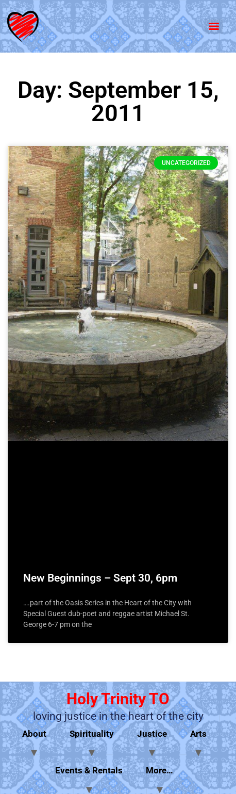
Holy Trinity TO (118, 699)
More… (159, 770)
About (34, 734)
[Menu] (214, 26)
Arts (198, 734)
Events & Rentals (89, 770)
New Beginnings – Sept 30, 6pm (100, 578)
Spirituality (92, 734)
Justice (152, 734)
